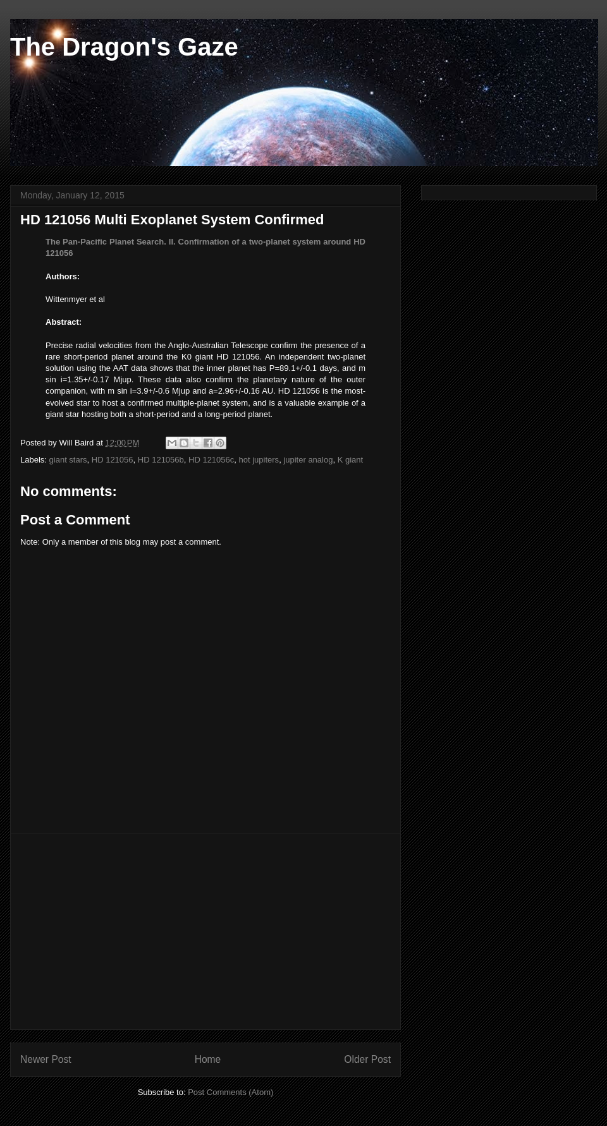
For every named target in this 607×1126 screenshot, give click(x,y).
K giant (350, 459)
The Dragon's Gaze (124, 47)
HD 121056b (161, 459)
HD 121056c (211, 459)
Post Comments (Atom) (230, 1092)
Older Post (367, 1059)
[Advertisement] (205, 931)
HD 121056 (112, 459)
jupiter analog (308, 459)
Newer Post (45, 1059)
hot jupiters (259, 459)
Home (208, 1059)
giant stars (68, 459)
